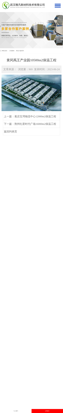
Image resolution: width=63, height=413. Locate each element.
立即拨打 (47, 411)
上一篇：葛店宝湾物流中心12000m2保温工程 (30, 116)
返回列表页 (10, 131)
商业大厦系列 (20, 50)
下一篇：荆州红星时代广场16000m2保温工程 (30, 124)
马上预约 (16, 411)
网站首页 (4, 50)
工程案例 (11, 50)
